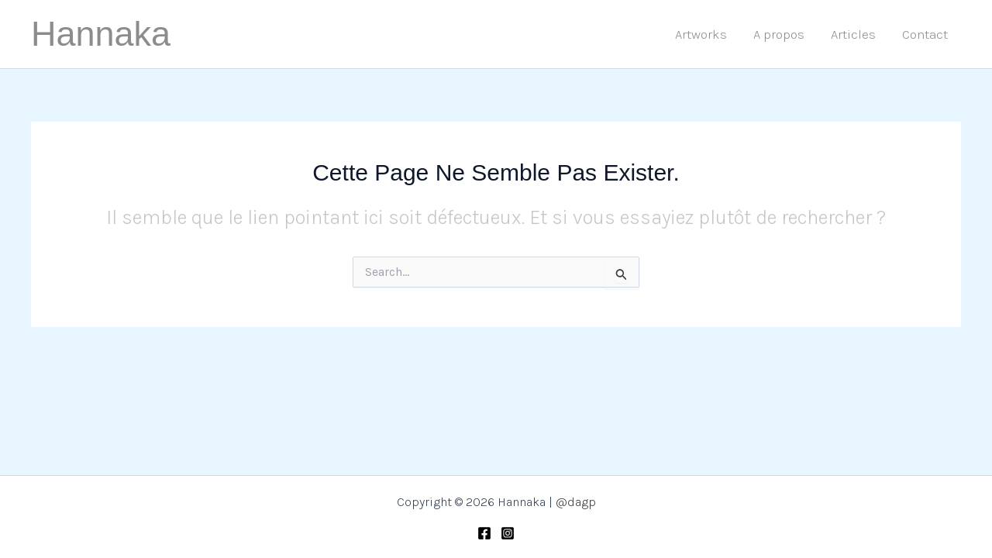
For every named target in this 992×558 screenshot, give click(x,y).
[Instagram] (508, 533)
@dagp (576, 501)
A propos (778, 34)
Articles (853, 34)
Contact (925, 34)
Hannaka (100, 33)
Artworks (701, 34)
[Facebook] (484, 533)
